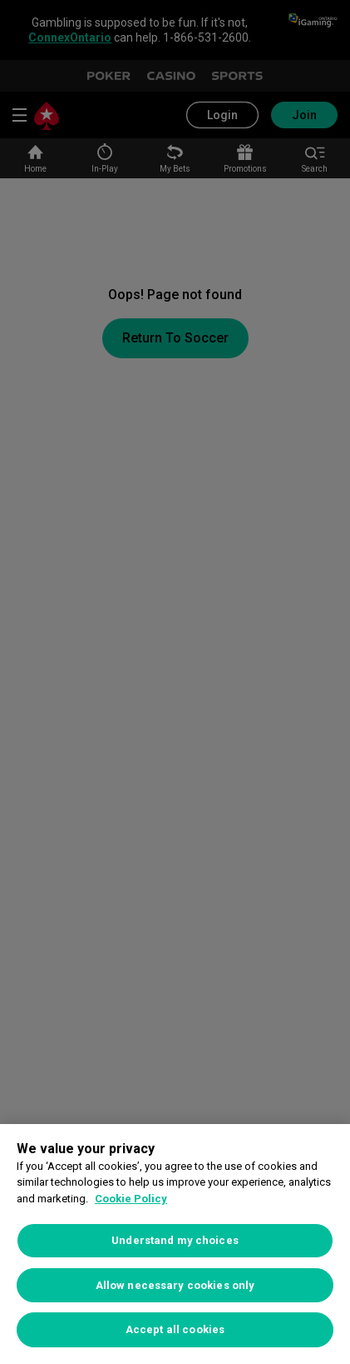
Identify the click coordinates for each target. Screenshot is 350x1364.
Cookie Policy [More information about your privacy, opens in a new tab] (131, 1198)
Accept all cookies (175, 1329)
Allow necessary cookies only (175, 1285)
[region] (175, 1244)
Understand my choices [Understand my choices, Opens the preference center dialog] (175, 1240)
